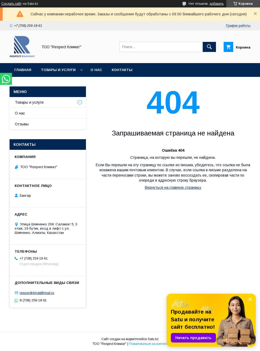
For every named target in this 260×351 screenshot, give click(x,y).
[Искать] (209, 47)
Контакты (122, 70)
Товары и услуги (58, 70)
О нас (96, 70)
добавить (216, 4)
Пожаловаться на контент (148, 344)
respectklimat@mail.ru (37, 293)
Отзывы (22, 124)
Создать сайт (11, 4)
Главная (22, 70)
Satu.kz (153, 339)
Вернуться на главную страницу (173, 187)
